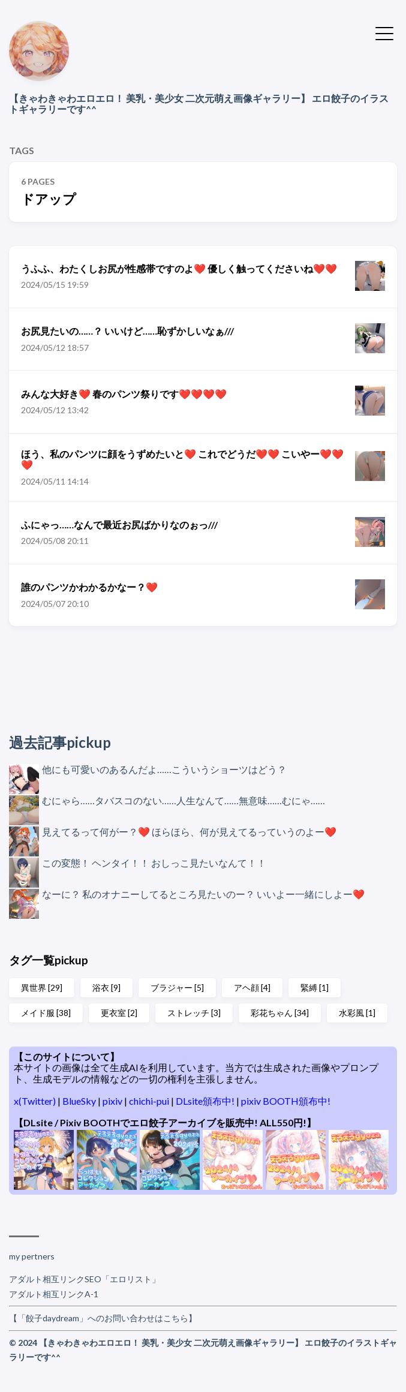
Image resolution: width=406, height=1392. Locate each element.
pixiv (113, 1101)
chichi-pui (150, 1101)
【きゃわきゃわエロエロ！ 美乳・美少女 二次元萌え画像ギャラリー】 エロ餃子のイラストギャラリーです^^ (199, 103)
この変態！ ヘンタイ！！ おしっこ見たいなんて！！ (154, 862)
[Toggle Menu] (384, 32)
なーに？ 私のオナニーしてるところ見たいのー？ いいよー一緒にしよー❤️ (203, 894)
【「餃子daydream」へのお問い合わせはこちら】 (103, 1318)
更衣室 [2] (119, 1013)
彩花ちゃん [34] (280, 1013)
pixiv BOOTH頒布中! (285, 1101)
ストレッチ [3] (194, 1013)
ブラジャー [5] (177, 987)
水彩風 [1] (357, 1013)
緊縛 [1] (314, 987)
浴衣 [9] (106, 987)
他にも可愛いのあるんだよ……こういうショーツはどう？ (164, 769)
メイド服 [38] (46, 1013)
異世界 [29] (41, 987)
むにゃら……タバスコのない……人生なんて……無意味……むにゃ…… (183, 800)
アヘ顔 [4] (252, 987)
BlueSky (80, 1101)
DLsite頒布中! (206, 1101)
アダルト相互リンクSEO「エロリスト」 (84, 1279)
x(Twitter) (36, 1101)
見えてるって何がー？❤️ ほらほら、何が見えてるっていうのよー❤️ (189, 831)
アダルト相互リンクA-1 (53, 1294)
